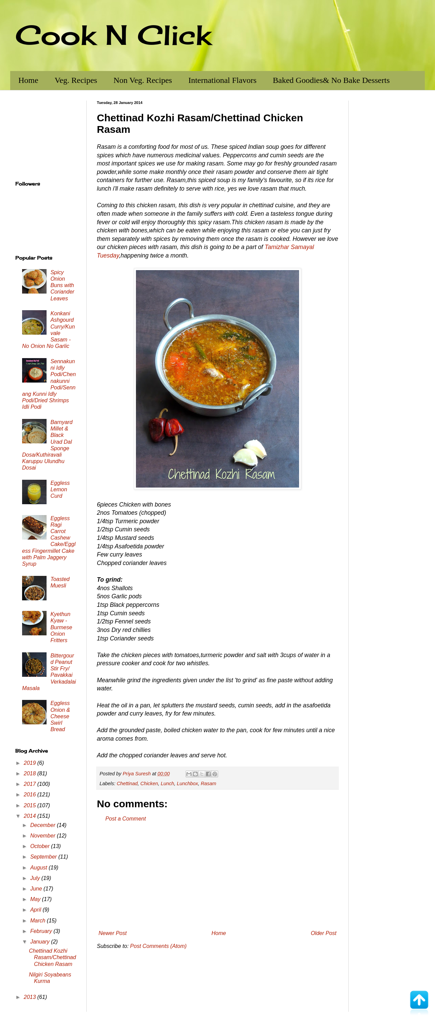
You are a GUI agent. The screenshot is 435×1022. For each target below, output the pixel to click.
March (38, 920)
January (40, 942)
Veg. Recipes (76, 80)
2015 (30, 805)
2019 (30, 763)
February (41, 931)
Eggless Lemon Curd (60, 489)
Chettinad (127, 783)
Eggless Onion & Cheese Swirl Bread (60, 716)
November (43, 836)
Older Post (323, 933)
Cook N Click (113, 34)
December (43, 825)
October (40, 846)
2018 (30, 773)
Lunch (167, 783)
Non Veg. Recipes (143, 80)
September (44, 857)
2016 (30, 794)
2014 (30, 816)
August (39, 867)
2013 (30, 997)
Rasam (208, 783)
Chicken (149, 783)
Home (28, 80)
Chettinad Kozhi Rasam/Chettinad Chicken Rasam (52, 957)
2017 (30, 784)
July (35, 878)
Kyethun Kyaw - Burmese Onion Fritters (61, 627)
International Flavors (222, 80)
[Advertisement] (217, 876)
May (36, 899)
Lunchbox (187, 783)
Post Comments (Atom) (158, 946)
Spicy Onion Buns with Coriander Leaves (62, 285)
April (36, 910)
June (37, 889)
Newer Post (113, 933)
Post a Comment (125, 819)
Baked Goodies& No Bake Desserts (331, 80)
